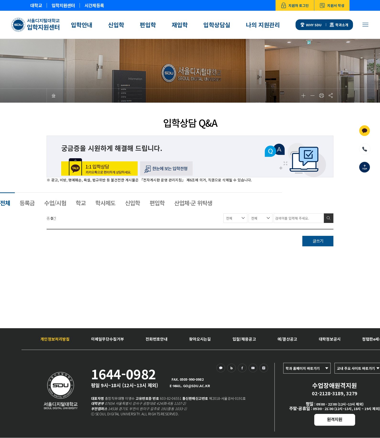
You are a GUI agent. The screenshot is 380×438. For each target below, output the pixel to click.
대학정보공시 (330, 338)
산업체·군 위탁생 (193, 203)
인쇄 (321, 95)
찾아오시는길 (200, 338)
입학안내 (81, 25)
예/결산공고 (287, 338)
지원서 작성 (332, 5)
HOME (53, 95)
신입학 (116, 25)
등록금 (27, 203)
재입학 (180, 25)
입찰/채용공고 (244, 338)
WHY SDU (311, 24)
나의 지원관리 (263, 25)
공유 (330, 95)
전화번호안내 (157, 338)
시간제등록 (94, 5)
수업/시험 (55, 203)
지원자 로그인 (295, 5)
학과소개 (339, 24)
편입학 (148, 25)
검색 (328, 218)
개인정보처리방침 (55, 338)
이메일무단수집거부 (107, 338)
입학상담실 (216, 25)
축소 (312, 95)
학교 (81, 203)
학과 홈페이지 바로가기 (303, 368)
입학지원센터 (63, 5)
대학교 (36, 5)
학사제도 (105, 203)
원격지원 (334, 419)
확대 (303, 95)
